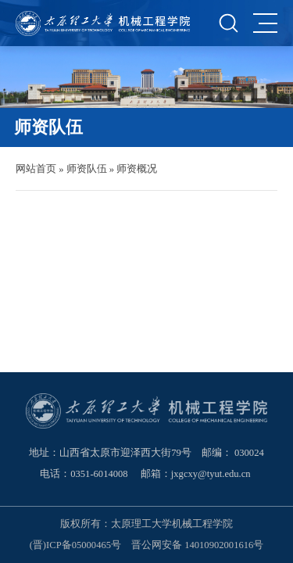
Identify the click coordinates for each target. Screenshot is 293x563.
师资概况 (136, 168)
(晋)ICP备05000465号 (75, 545)
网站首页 (36, 168)
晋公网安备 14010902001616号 (197, 545)
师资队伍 (86, 168)
